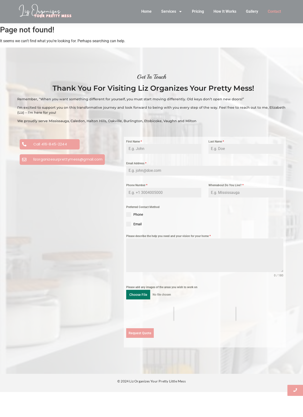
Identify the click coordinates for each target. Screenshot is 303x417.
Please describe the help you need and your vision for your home (168, 236)
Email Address (136, 163)
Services (171, 11)
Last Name (216, 141)
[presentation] (205, 314)
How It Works (225, 11)
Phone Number (136, 185)
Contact (274, 11)
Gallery (252, 11)
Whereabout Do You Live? (226, 185)
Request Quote (140, 333)
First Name (134, 141)
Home (146, 11)
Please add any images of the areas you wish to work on (161, 287)
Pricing (198, 11)
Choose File (138, 295)
